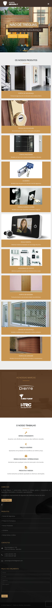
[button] (4, 29)
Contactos (23, 36)
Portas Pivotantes (7, 525)
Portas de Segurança (8, 516)
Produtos (12, 36)
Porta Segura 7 (10, 3)
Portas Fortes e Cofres (9, 535)
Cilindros (5, 530)
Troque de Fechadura (9, 521)
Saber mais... (7, 500)
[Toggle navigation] (49, 2)
